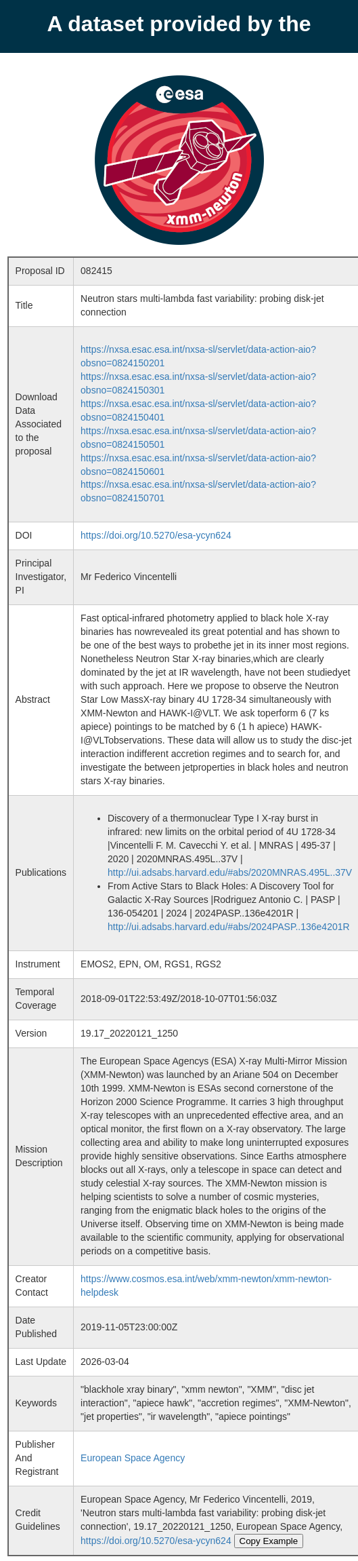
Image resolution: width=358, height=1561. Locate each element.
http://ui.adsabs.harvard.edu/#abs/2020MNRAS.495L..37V (230, 872)
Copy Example (269, 1541)
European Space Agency (133, 1457)
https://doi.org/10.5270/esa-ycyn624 (156, 535)
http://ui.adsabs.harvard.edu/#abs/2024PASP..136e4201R (229, 926)
